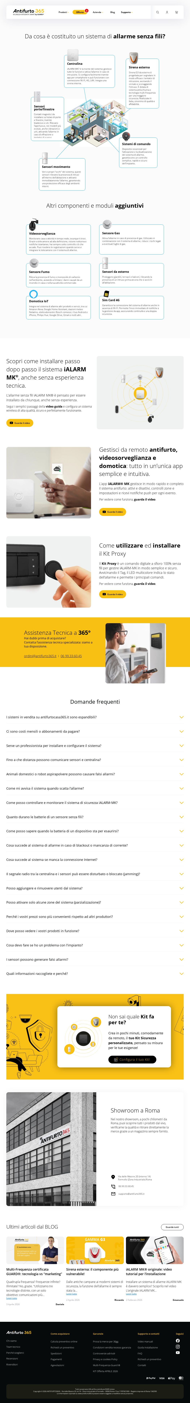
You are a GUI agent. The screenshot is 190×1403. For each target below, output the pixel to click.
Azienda (97, 12)
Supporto (126, 12)
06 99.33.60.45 (71, 656)
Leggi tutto (11, 1298)
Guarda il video (22, 422)
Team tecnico (13, 1346)
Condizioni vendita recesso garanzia (112, 1347)
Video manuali (145, 1341)
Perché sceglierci (15, 1352)
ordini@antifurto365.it (40, 656)
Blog (112, 12)
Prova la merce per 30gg (105, 1341)
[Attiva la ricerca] (157, 11)
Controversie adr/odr (104, 1353)
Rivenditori (12, 1364)
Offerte (80, 12)
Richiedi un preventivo (62, 1347)
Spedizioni (56, 1353)
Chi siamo (11, 1340)
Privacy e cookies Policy (105, 1359)
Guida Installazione (148, 1347)
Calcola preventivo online (64, 1341)
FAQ (140, 1353)
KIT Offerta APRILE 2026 (105, 1371)
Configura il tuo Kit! (132, 1059)
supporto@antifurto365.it (128, 1194)
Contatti (142, 1365)
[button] (95, 716)
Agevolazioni (57, 1365)
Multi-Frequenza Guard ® (106, 1365)
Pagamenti (56, 1359)
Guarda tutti (172, 1227)
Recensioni (12, 1358)
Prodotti (63, 12)
